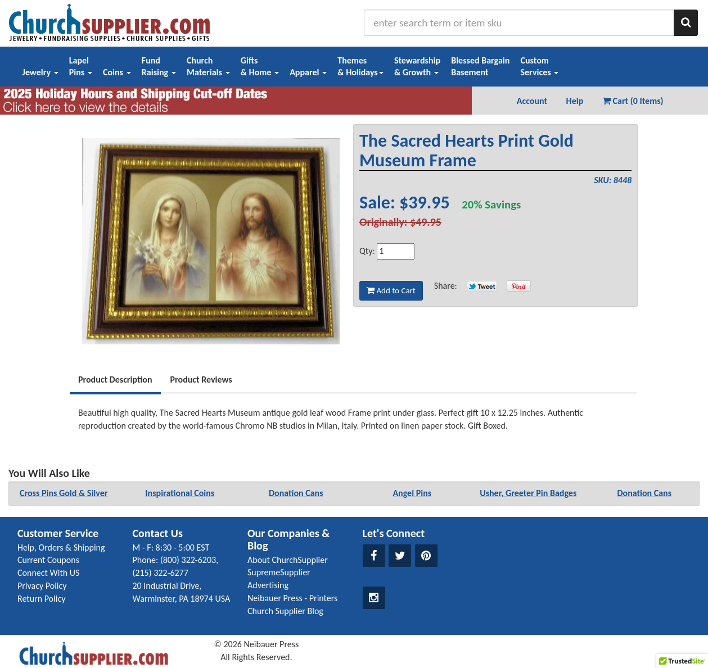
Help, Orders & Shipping (61, 547)
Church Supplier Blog (285, 611)
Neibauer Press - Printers (292, 598)
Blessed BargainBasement (480, 66)
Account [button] (532, 101)
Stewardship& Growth (417, 66)
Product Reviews (201, 379)
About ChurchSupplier (287, 560)
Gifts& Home (260, 66)
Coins (117, 72)
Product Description (115, 379)
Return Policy (41, 598)
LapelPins (80, 66)
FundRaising (159, 66)
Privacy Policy (42, 585)
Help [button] (575, 101)
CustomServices (539, 66)
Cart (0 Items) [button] (633, 101)
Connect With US (48, 572)
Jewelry (40, 72)
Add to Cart (391, 290)
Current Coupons (48, 560)
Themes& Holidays (360, 66)
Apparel (308, 72)
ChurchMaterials (208, 66)
